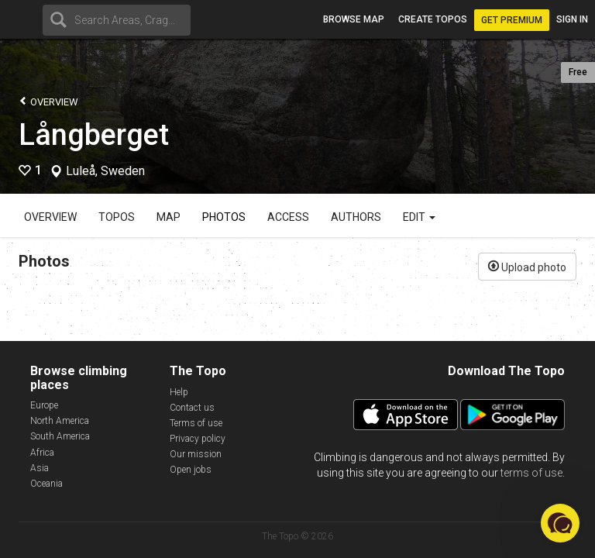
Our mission (196, 454)
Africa (42, 452)
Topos (116, 217)
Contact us (192, 407)
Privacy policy (197, 438)
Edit (419, 217)
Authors (356, 217)
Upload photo (527, 266)
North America (59, 420)
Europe (44, 405)
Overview (48, 101)
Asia (39, 468)
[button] (560, 523)
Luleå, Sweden (105, 171)
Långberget (94, 135)
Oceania (46, 483)
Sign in (572, 19)
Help (179, 392)
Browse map (353, 19)
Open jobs (191, 469)
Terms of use (196, 423)
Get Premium (511, 20)
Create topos (432, 19)
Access (288, 217)
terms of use (531, 473)
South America (60, 436)
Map (168, 217)
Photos (224, 217)
